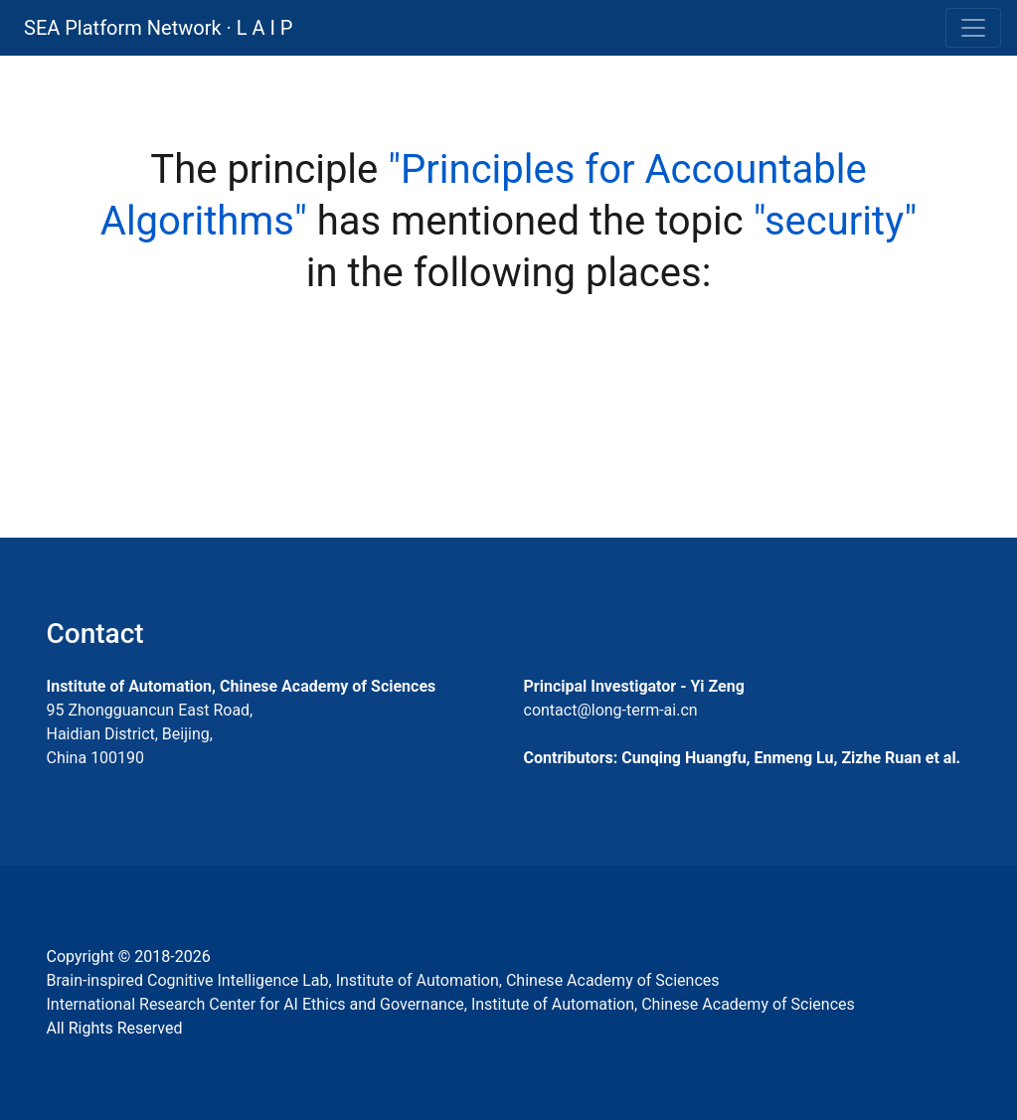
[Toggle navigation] (973, 28)
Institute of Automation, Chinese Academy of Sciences (241, 686)
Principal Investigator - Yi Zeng (634, 686)
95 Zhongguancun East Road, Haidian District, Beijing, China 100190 (150, 734)
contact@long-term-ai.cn (611, 710)
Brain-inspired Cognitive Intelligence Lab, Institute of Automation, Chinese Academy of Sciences (383, 980)
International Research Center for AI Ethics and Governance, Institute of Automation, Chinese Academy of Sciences (451, 1004)
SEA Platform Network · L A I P (158, 28)
